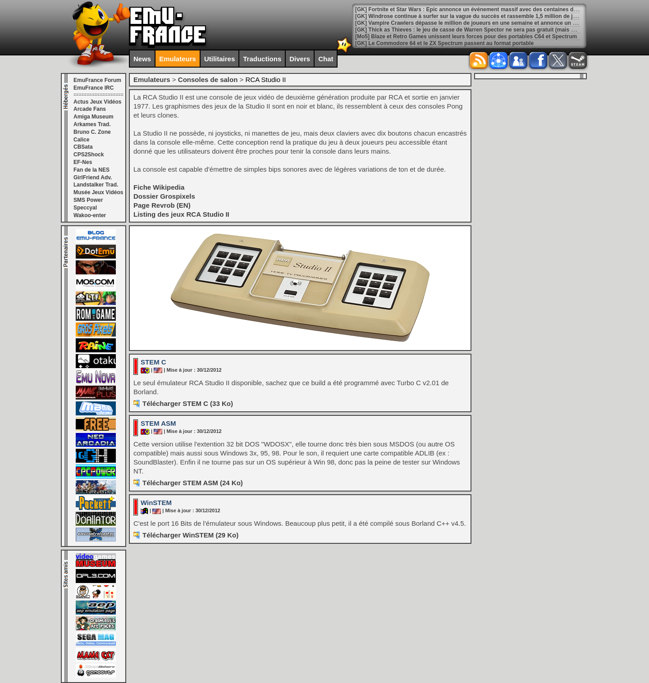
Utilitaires (219, 59)
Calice (81, 140)
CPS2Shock (88, 154)
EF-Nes (82, 162)
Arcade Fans (89, 109)
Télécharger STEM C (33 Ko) (187, 403)
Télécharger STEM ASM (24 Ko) (192, 483)
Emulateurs (177, 59)
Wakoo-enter (89, 215)
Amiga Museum (93, 117)
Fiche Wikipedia (158, 187)
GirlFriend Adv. (92, 177)
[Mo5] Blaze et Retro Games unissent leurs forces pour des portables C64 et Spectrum (466, 36)
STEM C (153, 362)
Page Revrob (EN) (162, 205)
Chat (325, 59)
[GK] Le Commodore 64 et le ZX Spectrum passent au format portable (444, 43)
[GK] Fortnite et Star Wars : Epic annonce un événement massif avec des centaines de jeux (472, 9)
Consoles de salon (208, 79)
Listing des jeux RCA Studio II (181, 214)
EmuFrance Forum (97, 80)
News (142, 59)
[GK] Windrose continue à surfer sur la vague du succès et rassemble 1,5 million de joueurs (473, 16)
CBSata (83, 147)
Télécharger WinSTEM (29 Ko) (190, 535)
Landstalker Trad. (95, 185)
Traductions (262, 59)
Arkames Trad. (92, 124)
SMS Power (88, 200)
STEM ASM (158, 423)
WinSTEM (156, 502)
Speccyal (85, 208)
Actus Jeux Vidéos (97, 102)
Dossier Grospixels (164, 196)
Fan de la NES (91, 170)
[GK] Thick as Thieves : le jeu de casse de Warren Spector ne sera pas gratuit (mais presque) (474, 30)
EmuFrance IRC (93, 88)
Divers (299, 59)
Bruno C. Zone (92, 132)
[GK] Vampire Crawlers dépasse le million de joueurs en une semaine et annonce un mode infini (478, 23)
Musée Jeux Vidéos (98, 192)
